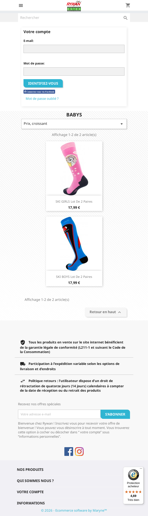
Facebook (68, 451)
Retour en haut (106, 312)
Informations (31, 503)
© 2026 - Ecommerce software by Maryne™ (74, 510)
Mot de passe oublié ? (42, 98)
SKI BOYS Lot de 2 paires (74, 277)
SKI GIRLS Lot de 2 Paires (74, 201)
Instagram (79, 451)
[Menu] (141, 469)
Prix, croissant (74, 124)
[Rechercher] (74, 17)
